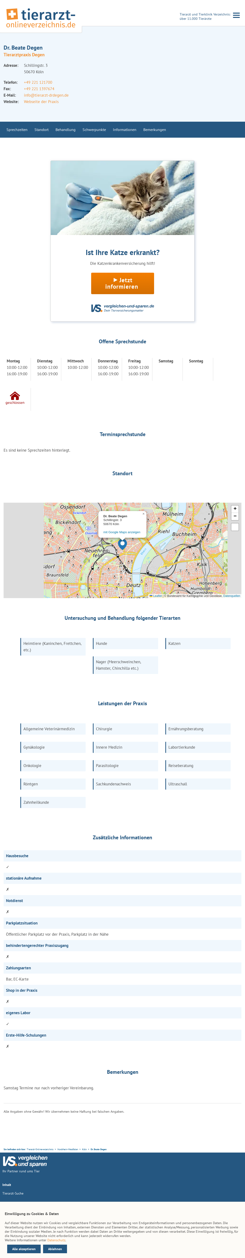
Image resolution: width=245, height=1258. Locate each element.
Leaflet (156, 596)
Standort (41, 129)
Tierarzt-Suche (12, 1193)
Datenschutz (56, 1240)
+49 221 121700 (38, 82)
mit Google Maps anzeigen (121, 532)
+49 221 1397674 (39, 88)
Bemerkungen (154, 129)
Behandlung (66, 129)
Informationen (124, 129)
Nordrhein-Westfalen (67, 1149)
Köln (84, 1149)
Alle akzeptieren (24, 1249)
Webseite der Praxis (41, 101)
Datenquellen (231, 596)
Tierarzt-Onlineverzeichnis (40, 1149)
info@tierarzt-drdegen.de (46, 95)
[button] (122, 544)
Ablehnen (55, 1249)
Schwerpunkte (94, 129)
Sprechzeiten (17, 129)
